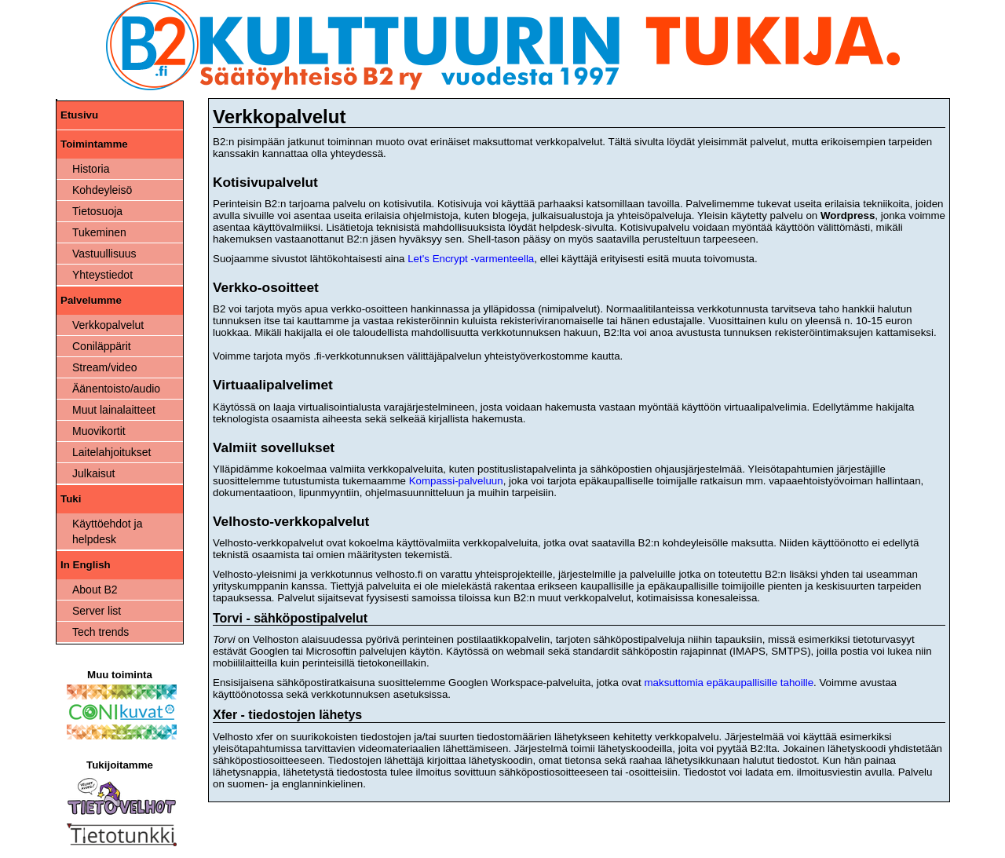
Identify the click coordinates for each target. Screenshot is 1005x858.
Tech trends (100, 632)
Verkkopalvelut (108, 325)
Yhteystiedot (102, 274)
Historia (90, 168)
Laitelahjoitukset (111, 452)
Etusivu (79, 115)
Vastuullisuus (104, 253)
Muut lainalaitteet (113, 409)
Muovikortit (99, 431)
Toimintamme (94, 144)
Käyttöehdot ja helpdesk (107, 531)
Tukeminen (99, 232)
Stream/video (104, 367)
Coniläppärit (101, 346)
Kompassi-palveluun (456, 481)
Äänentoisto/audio (116, 388)
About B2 (95, 589)
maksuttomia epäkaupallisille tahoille (728, 682)
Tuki (70, 499)
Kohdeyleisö (102, 190)
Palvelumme (91, 300)
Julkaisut (93, 473)
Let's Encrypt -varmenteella (470, 259)
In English (85, 565)
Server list (96, 610)
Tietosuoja (97, 211)
